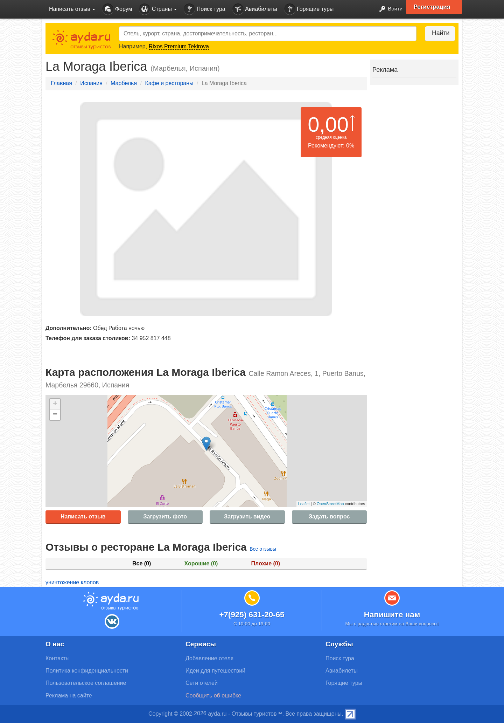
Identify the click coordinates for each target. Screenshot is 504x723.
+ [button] (55, 404)
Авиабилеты (254, 9)
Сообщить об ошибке (213, 695)
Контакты (58, 658)
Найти (437, 32)
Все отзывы (263, 549)
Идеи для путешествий (215, 671)
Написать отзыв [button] (72, 9)
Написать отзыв (83, 516)
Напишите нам (392, 614)
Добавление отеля (209, 658)
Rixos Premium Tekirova (179, 46)
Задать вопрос (329, 516)
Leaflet (304, 504)
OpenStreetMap (330, 504)
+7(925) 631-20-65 (251, 614)
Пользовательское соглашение (86, 683)
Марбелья (124, 83)
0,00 (328, 124)
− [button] (55, 414)
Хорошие (201, 563)
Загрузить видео (247, 516)
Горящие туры (309, 9)
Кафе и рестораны (169, 83)
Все (141, 563)
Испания (91, 83)
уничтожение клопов (72, 582)
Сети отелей (202, 683)
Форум (117, 9)
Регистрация (434, 7)
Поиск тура (204, 9)
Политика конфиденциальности (87, 671)
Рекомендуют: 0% (331, 146)
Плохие (265, 563)
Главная (61, 83)
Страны (158, 9)
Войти (388, 9)
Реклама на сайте (69, 695)
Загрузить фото (165, 516)
